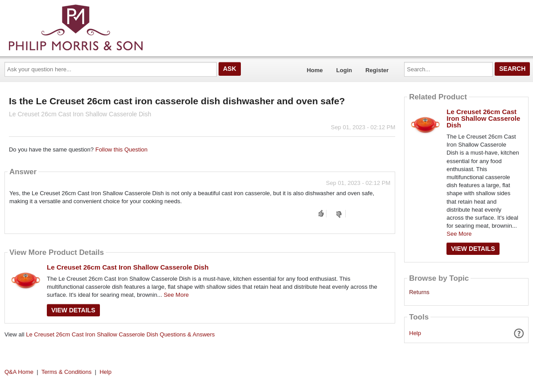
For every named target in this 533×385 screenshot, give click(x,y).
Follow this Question (121, 149)
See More (176, 294)
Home (315, 70)
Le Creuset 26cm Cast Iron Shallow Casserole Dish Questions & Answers (120, 334)
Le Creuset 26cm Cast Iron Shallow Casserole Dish (128, 267)
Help (415, 333)
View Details (73, 310)
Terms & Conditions (66, 372)
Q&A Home (18, 372)
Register (376, 70)
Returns (419, 292)
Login (344, 70)
